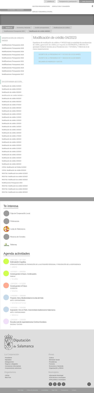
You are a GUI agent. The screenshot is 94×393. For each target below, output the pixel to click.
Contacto (74, 390)
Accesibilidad (44, 390)
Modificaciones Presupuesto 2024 (13, 51)
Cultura (51, 357)
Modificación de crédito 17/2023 (11, 136)
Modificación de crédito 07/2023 (11, 105)
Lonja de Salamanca (17, 229)
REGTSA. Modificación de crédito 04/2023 (14, 186)
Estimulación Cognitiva (18, 262)
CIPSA (7, 375)
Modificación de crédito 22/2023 (11, 151)
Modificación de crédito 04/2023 (39, 31)
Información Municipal (56, 375)
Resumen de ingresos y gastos (50, 62)
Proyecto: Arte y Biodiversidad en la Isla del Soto (26, 298)
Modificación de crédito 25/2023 (11, 161)
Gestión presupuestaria (41, 6)
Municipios (53, 372)
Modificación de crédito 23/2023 (11, 154)
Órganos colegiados (11, 364)
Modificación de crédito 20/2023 (11, 145)
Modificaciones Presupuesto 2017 (13, 74)
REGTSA (8, 377)
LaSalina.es (50, 1)
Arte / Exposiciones (17, 300)
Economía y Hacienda (56, 366)
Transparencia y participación (68, 1)
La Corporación (11, 354)
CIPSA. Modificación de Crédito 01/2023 (14, 167)
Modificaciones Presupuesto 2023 (14, 31)
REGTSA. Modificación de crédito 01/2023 (14, 173)
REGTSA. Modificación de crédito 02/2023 (14, 176)
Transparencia (64, 390)
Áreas (51, 354)
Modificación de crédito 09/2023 (11, 111)
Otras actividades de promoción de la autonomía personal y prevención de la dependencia (45, 264)
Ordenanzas (14, 221)
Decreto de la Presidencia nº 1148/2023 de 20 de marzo (60, 58)
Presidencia (53, 362)
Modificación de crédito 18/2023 (11, 139)
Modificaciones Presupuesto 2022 (13, 58)
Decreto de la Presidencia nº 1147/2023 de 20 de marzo (60, 54)
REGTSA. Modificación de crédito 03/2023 (14, 179)
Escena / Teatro (16, 324)
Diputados (8, 360)
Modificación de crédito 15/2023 (11, 130)
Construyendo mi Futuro (18, 286)
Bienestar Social (54, 360)
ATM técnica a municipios (57, 377)
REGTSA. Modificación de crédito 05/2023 (14, 189)
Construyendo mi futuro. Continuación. (23, 274)
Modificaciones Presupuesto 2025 (13, 48)
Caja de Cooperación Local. (20, 213)
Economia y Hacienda (23, 27)
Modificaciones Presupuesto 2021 (13, 61)
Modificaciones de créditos (62, 27)
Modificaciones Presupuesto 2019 (13, 68)
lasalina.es (9, 27)
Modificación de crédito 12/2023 (11, 120)
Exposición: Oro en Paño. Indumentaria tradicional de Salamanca (32, 310)
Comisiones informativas (13, 366)
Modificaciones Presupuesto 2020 (13, 64)
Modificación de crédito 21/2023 (11, 148)
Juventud (13, 288)
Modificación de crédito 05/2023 (11, 98)
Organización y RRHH (56, 368)
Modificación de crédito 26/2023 (11, 164)
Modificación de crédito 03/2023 (11, 92)
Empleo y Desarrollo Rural (42, 11)
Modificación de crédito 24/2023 (11, 158)
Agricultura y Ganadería (61, 6)
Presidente (8, 357)
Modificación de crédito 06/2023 (11, 101)
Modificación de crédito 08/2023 (11, 108)
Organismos (10, 372)
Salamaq (13, 245)
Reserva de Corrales (17, 237)
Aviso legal (20, 390)
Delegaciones (9, 362)
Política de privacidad (32, 390)
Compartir (2, 199)
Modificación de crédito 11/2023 (11, 117)
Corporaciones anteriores (13, 368)
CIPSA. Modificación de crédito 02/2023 (14, 170)
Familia (12, 276)
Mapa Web (54, 390)
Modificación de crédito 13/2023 (11, 123)
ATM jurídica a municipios (57, 379)
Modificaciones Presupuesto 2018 (13, 71)
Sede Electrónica (87, 1)
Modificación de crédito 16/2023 (11, 133)
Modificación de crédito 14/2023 (11, 126)
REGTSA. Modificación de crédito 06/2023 (14, 192)
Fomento (52, 364)
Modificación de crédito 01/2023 (11, 86)
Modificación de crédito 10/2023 (11, 114)
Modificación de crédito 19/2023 (11, 142)
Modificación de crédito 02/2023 (11, 89)
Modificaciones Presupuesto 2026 (13, 45)
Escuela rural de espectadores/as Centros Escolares (28, 322)
